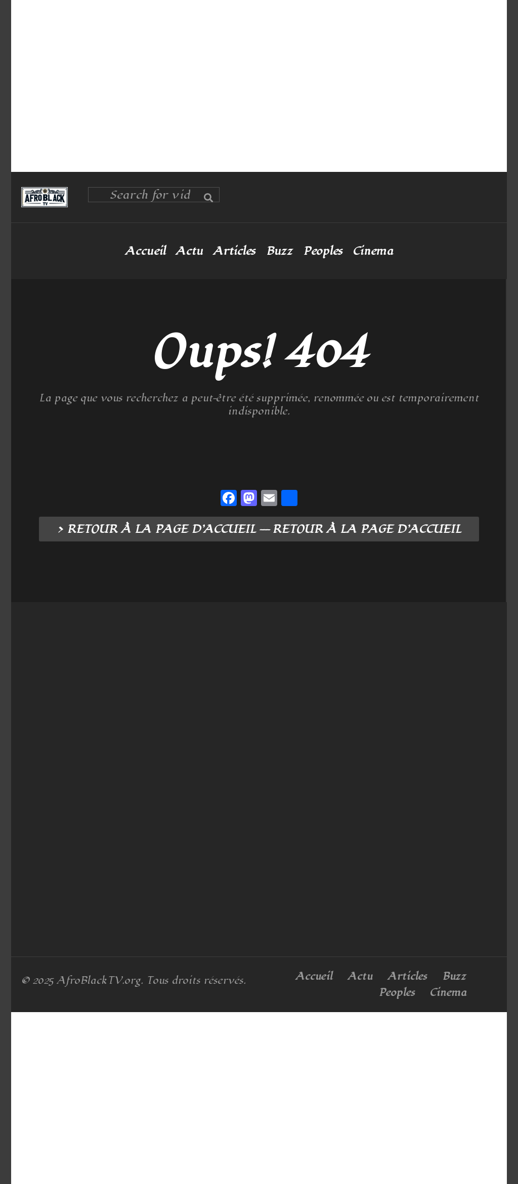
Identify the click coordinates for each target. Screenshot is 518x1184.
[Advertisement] (259, 86)
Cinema (373, 251)
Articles (234, 251)
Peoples (322, 251)
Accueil (145, 251)
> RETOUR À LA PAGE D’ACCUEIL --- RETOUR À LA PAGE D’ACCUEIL (259, 529)
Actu (189, 251)
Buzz (279, 251)
